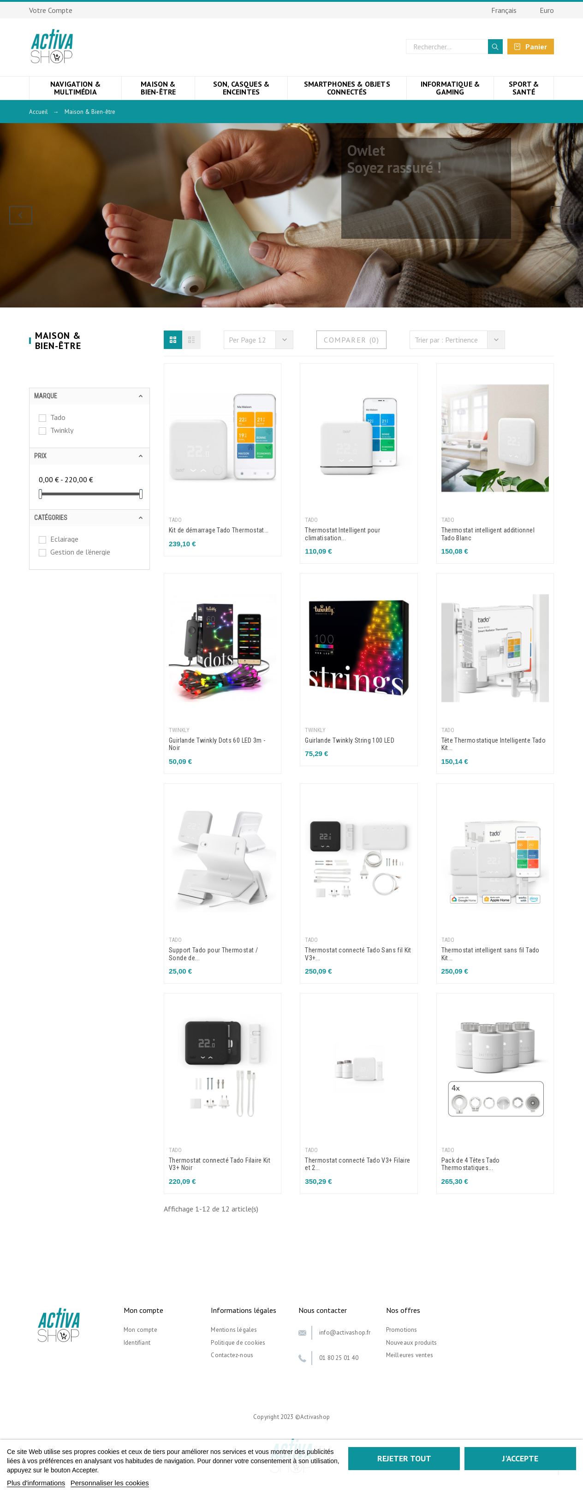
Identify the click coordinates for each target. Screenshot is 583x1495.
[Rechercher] (454, 46)
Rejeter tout (404, 1458)
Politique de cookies (238, 1343)
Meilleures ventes (409, 1355)
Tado (57, 417)
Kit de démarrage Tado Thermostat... (219, 530)
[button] (173, 340)
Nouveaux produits (411, 1343)
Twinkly (61, 430)
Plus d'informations (36, 1483)
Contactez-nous (232, 1355)
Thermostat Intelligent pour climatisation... (342, 534)
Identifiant (137, 1343)
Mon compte (140, 1330)
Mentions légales (234, 1330)
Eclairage (64, 539)
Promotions (401, 1330)
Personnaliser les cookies (110, 1483)
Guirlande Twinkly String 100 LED (349, 740)
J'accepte (520, 1458)
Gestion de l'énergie (80, 551)
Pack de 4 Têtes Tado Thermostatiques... (470, 1164)
